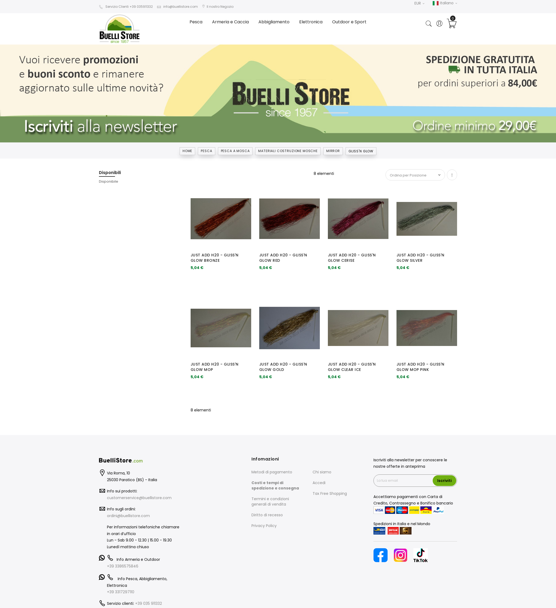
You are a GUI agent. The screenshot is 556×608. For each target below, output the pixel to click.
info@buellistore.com (177, 6)
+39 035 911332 (148, 603)
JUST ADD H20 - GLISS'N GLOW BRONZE (215, 257)
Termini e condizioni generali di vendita (270, 501)
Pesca (206, 151)
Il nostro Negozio (217, 6)
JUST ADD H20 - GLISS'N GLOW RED (283, 257)
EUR (419, 3)
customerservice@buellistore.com (139, 497)
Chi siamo (322, 472)
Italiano (444, 3)
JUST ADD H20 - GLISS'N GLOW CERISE (352, 257)
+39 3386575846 (122, 566)
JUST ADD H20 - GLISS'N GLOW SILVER (420, 257)
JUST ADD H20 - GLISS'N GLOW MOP (215, 367)
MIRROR (333, 151)
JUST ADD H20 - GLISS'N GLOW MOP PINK (420, 367)
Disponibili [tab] (110, 172)
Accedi (319, 482)
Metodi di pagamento (271, 472)
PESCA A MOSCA (235, 151)
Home (187, 151)
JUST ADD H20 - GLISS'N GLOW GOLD (283, 367)
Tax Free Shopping (330, 493)
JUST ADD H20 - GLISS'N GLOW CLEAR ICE (352, 367)
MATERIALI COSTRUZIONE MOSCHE (288, 151)
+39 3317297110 (120, 592)
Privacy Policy (264, 525)
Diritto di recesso (267, 515)
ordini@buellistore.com (128, 515)
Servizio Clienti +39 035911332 (126, 6)
